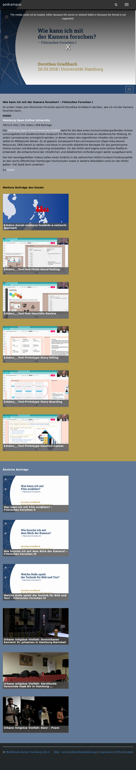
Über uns (60, 752)
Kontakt (128, 752)
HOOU (11, 170)
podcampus (12, 4)
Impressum (106, 752)
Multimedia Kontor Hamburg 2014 (27, 752)
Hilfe (118, 752)
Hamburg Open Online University (26, 120)
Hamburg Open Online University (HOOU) (34, 130)
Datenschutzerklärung (82, 752)
